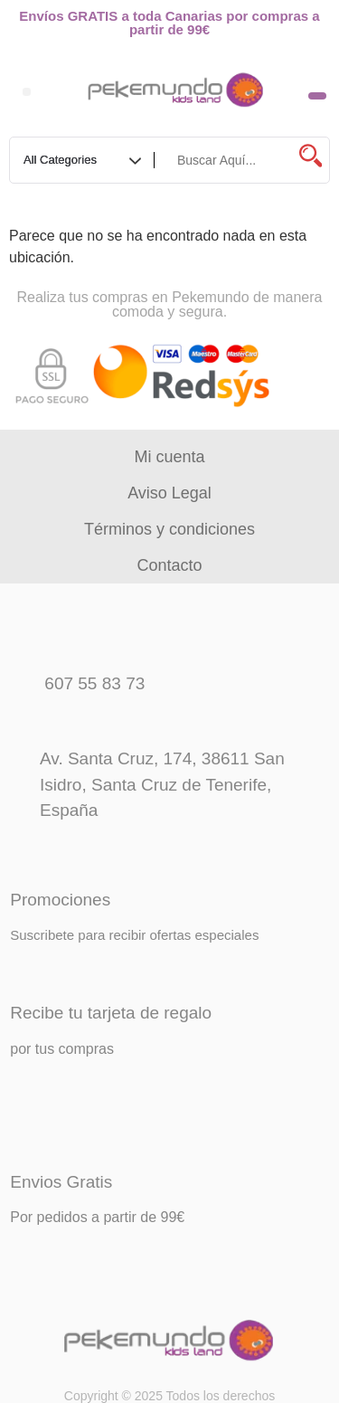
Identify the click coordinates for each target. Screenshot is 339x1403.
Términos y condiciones (169, 529)
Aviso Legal (169, 493)
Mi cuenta (169, 457)
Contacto (169, 565)
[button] (27, 92)
